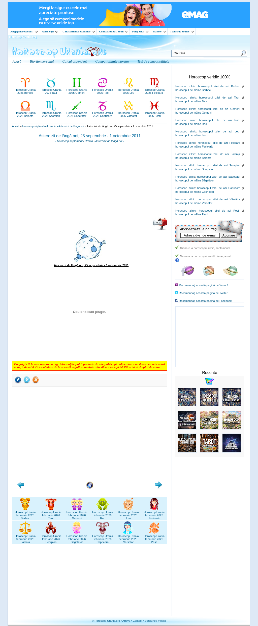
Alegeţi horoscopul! (24, 31)
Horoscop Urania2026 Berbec (25, 89)
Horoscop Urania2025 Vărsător (128, 112)
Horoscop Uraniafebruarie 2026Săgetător (77, 538)
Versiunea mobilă (155, 620)
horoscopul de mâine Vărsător (193, 203)
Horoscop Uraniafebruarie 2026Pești (154, 538)
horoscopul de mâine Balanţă (193, 157)
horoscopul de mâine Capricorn (194, 191)
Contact (137, 620)
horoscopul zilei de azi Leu (219, 131)
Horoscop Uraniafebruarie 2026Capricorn (102, 538)
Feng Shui (140, 31)
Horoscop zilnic (185, 86)
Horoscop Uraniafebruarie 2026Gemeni (77, 514)
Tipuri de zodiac (182, 31)
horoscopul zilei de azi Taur (219, 97)
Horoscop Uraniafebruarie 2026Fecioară (154, 514)
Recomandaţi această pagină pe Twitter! (203, 293)
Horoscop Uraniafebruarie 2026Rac (102, 514)
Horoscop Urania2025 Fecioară (154, 89)
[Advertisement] (89, 182)
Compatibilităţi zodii (113, 31)
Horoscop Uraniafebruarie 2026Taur (51, 514)
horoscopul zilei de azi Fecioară (219, 142)
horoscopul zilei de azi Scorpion (219, 165)
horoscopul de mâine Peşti (191, 214)
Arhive (126, 620)
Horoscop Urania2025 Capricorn (102, 112)
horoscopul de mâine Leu (191, 135)
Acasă (15, 126)
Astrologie (50, 31)
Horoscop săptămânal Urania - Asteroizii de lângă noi (53, 126)
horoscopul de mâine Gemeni (193, 112)
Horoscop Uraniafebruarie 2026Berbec (25, 514)
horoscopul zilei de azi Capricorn (218, 187)
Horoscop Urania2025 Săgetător (77, 112)
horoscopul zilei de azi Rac (219, 120)
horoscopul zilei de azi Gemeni (219, 108)
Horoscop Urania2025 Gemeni (77, 89)
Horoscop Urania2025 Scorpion (51, 112)
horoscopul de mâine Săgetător (194, 180)
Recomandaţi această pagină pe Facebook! (205, 300)
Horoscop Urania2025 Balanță (25, 112)
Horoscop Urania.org (22, 36)
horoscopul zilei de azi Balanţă (219, 154)
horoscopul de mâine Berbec (193, 89)
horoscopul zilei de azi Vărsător (219, 199)
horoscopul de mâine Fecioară (194, 146)
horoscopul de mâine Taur (191, 101)
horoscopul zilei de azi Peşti (219, 210)
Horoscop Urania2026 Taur (51, 89)
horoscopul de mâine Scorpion (194, 169)
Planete (159, 31)
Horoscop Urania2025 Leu (128, 89)
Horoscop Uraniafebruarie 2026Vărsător (128, 538)
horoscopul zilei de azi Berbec (219, 86)
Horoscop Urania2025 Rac (102, 89)
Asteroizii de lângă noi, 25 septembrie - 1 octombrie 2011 (90, 136)
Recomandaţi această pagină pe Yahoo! (203, 285)
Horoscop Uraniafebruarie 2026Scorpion (51, 538)
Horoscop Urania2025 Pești (154, 112)
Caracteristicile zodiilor (78, 31)
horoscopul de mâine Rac (191, 123)
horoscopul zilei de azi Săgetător (218, 176)
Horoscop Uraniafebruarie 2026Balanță (25, 538)
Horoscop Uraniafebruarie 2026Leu (128, 514)
